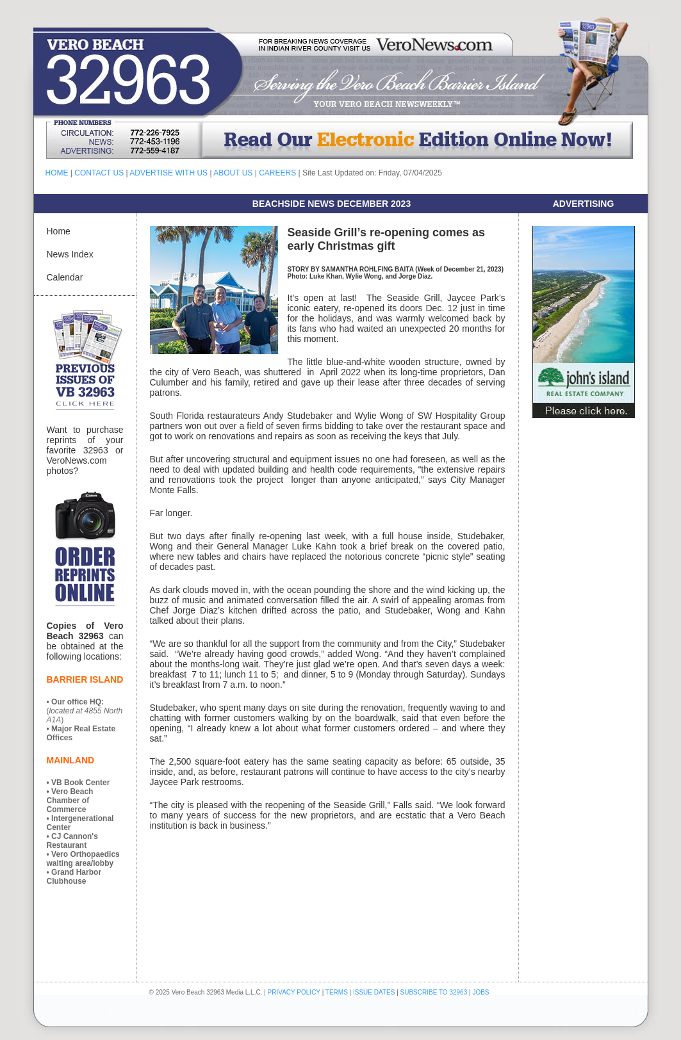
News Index (70, 254)
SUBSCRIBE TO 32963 (434, 992)
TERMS (336, 992)
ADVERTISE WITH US (168, 172)
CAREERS (277, 172)
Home (58, 231)
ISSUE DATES (374, 992)
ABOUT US (232, 172)
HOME (57, 172)
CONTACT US (99, 172)
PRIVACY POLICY (294, 992)
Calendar (65, 277)
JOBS (480, 992)
